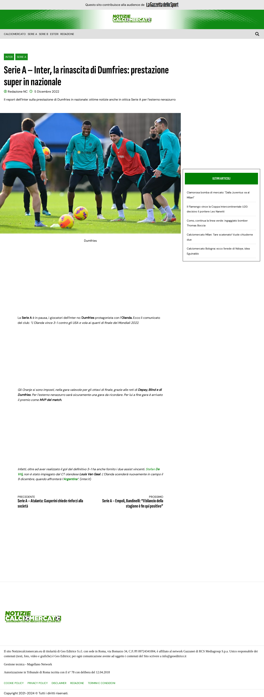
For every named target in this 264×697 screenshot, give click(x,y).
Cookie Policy (14, 683)
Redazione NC (18, 92)
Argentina (70, 479)
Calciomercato (15, 34)
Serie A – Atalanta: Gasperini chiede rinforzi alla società (50, 502)
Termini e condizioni (101, 683)
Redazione (67, 34)
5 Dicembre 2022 (46, 92)
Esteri (54, 34)
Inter (9, 57)
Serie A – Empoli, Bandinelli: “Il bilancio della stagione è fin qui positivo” (130, 502)
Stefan (151, 469)
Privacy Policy (38, 683)
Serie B (43, 34)
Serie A (32, 34)
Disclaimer (59, 683)
